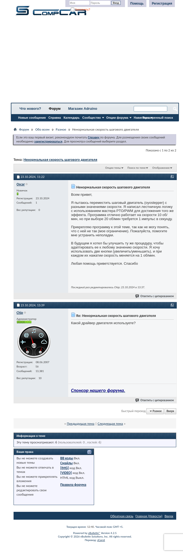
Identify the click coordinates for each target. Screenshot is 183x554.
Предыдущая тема (80, 424)
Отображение (161, 168)
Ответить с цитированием (155, 296)
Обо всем (42, 129)
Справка (55, 117)
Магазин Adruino (82, 109)
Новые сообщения (32, 117)
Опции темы (113, 168)
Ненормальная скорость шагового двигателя (60, 159)
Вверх (170, 411)
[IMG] (64, 468)
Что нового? (30, 109)
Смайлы (66, 463)
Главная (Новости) (149, 516)
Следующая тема (110, 424)
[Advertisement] (95, 61)
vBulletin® (94, 533)
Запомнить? (80, 9)
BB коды (66, 458)
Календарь (71, 117)
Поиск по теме (136, 168)
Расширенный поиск (158, 117)
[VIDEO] (66, 473)
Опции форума (117, 117)
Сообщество (91, 117)
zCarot (101, 540)
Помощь (137, 3)
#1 (172, 176)
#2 (172, 305)
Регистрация (162, 3)
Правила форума (73, 485)
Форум (54, 109)
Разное (61, 129)
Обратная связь (121, 516)
